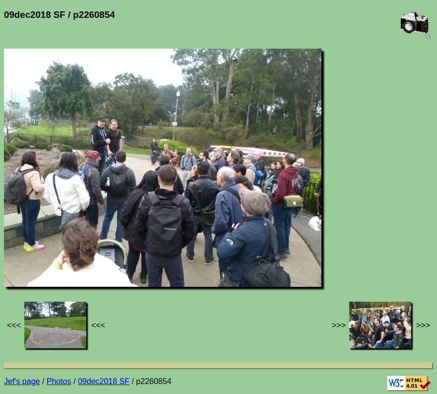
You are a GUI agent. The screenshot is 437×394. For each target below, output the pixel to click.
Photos (59, 381)
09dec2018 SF (103, 381)
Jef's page (22, 381)
